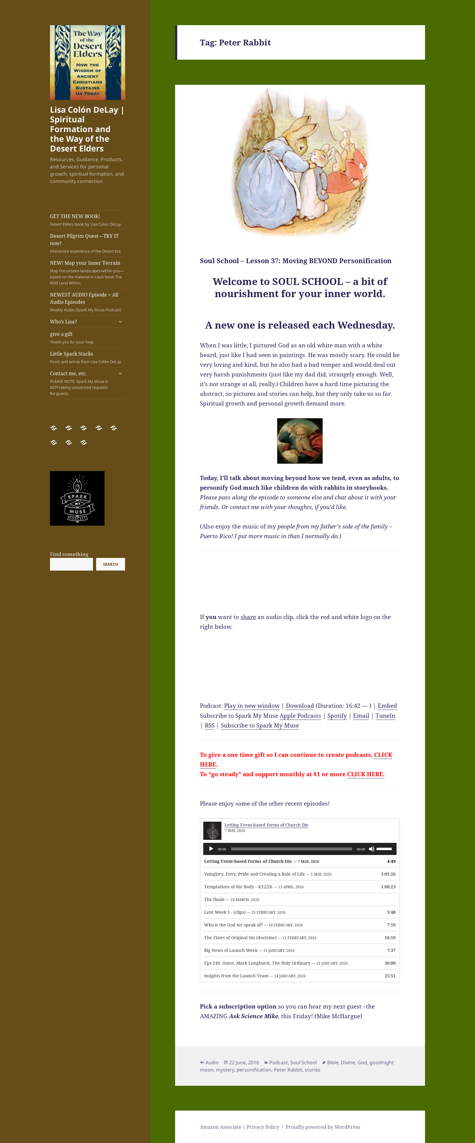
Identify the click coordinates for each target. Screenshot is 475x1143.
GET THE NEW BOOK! (87, 220)
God (362, 1062)
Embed (387, 706)
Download (300, 706)
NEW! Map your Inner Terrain (87, 273)
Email (361, 716)
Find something (69, 554)
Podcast (278, 1062)
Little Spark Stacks (87, 357)
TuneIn (385, 716)
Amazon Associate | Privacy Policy (239, 1127)
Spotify (337, 716)
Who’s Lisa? (63, 321)
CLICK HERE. (366, 774)
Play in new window (252, 706)
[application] (300, 849)
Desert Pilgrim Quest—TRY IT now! (87, 243)
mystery (225, 1069)
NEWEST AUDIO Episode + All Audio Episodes (87, 302)
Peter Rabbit (288, 1069)
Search (110, 564)
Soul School (303, 1062)
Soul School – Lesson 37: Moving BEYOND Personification (296, 260)
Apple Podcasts (300, 716)
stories (313, 1069)
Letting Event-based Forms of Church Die (266, 825)
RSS (209, 725)
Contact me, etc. (82, 383)
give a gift (87, 338)
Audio (212, 1062)
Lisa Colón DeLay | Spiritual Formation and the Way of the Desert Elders (87, 129)
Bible (332, 1062)
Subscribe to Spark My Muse (260, 725)
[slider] (291, 848)
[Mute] (372, 849)
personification (254, 1069)
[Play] (211, 849)
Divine (348, 1062)
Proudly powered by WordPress (323, 1127)
